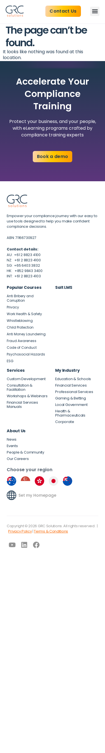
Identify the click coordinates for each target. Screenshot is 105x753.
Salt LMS (63, 287)
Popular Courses (24, 287)
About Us (16, 431)
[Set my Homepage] (11, 495)
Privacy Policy (20, 531)
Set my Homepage (37, 495)
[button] (94, 11)
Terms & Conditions (51, 531)
